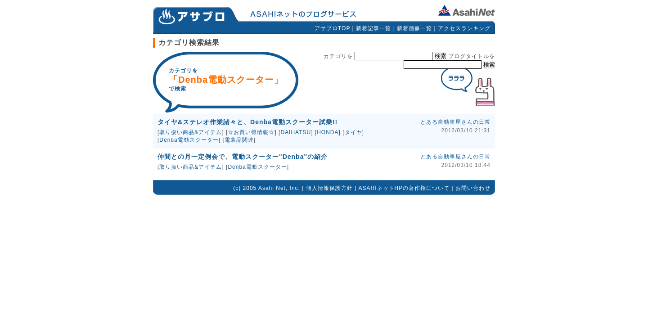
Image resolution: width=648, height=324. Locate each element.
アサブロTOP (332, 28)
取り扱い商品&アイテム (190, 132)
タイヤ (353, 132)
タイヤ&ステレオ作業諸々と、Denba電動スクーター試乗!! (248, 122)
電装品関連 (239, 140)
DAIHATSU (295, 132)
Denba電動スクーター (188, 140)
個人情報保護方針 (329, 188)
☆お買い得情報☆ (251, 132)
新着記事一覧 (373, 28)
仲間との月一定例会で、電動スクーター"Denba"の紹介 (243, 156)
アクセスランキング (464, 28)
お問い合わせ (472, 188)
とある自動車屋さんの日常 (455, 122)
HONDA (327, 132)
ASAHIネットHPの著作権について (404, 188)
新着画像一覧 (414, 28)
